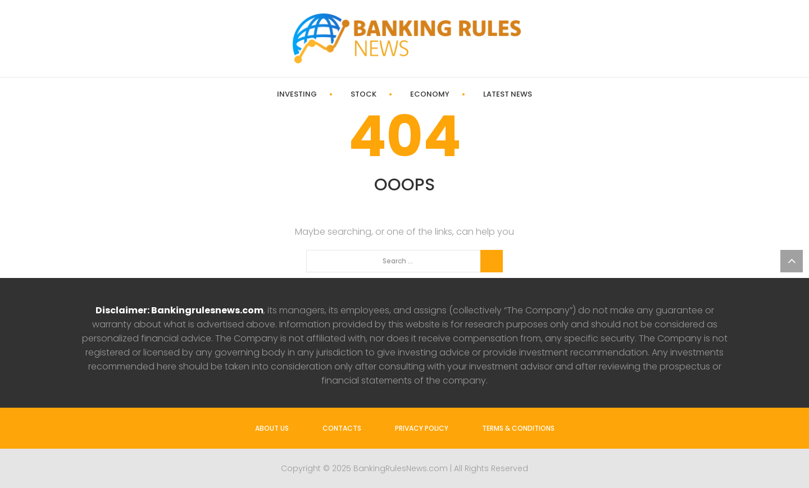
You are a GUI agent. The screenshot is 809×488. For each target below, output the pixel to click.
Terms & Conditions (518, 428)
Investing (297, 94)
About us (272, 428)
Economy (429, 94)
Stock (363, 94)
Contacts (341, 428)
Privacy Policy (421, 428)
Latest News (507, 94)
